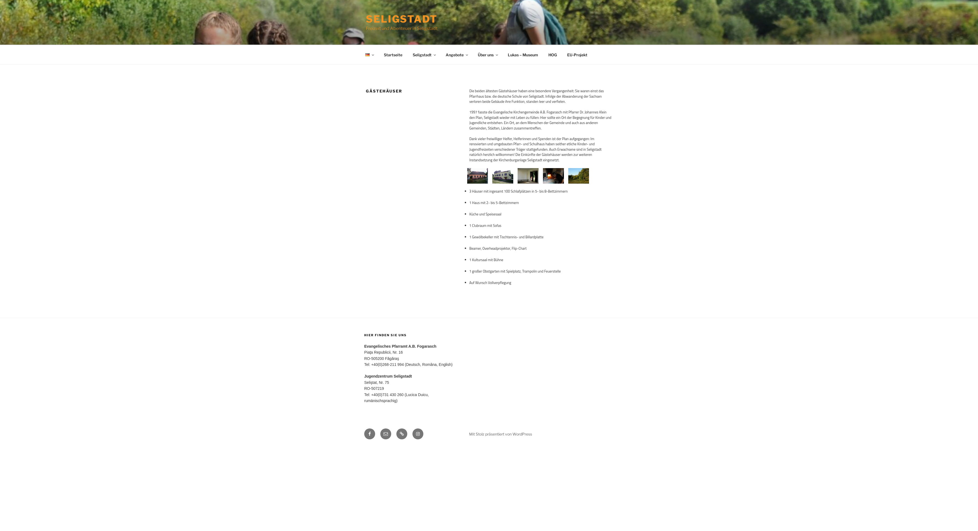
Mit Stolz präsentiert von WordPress (500, 517)
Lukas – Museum (523, 55)
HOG (552, 55)
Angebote (457, 55)
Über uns (488, 55)
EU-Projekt (577, 55)
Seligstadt (402, 19)
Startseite (393, 55)
